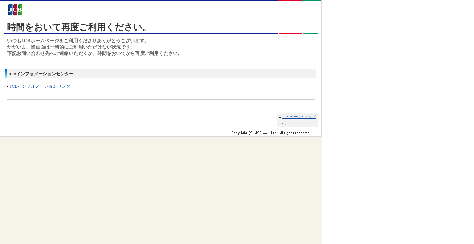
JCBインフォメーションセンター (42, 86)
